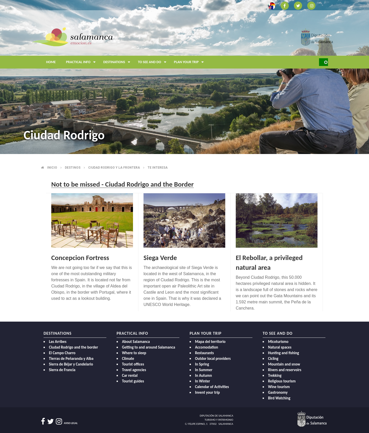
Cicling (273, 358)
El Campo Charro (62, 353)
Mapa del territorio (210, 341)
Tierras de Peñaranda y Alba (71, 358)
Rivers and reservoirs (284, 370)
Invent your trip (207, 392)
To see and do (153, 62)
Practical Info (82, 62)
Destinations (118, 62)
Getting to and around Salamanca (148, 347)
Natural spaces (279, 347)
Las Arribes (57, 341)
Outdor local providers (213, 358)
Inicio (52, 167)
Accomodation (206, 347)
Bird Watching (279, 398)
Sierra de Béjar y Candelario (71, 364)
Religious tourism (282, 381)
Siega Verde (160, 257)
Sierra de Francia (62, 370)
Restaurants (204, 353)
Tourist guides (133, 381)
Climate (128, 358)
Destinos (72, 167)
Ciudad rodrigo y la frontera (114, 167)
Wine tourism (279, 386)
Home (51, 62)
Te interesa (158, 167)
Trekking (275, 375)
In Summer (203, 370)
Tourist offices (133, 364)
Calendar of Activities (212, 386)
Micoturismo (278, 341)
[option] (184, 77)
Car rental (130, 375)
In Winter (202, 381)
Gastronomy (278, 392)
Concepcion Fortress (80, 257)
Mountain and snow (284, 364)
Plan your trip (190, 62)
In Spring (202, 364)
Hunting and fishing (283, 353)
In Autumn (203, 375)
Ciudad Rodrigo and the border (73, 347)
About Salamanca (136, 341)
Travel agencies (134, 370)
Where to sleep (134, 353)
